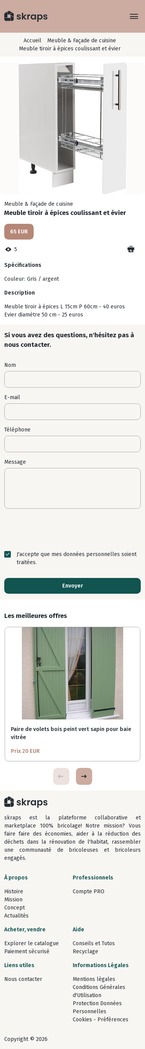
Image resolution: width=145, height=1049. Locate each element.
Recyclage (85, 951)
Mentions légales (94, 979)
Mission (13, 899)
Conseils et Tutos (94, 943)
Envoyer (72, 586)
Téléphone (17, 429)
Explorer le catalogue (31, 943)
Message (15, 462)
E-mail (12, 397)
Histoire (13, 891)
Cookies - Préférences (100, 1019)
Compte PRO (88, 891)
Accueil (32, 40)
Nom (10, 365)
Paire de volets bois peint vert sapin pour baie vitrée (71, 733)
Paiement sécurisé (26, 951)
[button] (84, 776)
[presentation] (72, 529)
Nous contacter (23, 979)
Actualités (16, 915)
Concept (14, 907)
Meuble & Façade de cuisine (81, 40)
